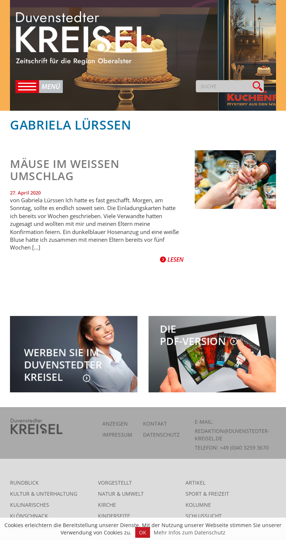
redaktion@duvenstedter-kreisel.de (232, 434)
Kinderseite (114, 515)
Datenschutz (161, 434)
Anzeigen (115, 423)
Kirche (107, 504)
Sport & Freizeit (207, 493)
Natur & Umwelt (121, 493)
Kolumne (198, 504)
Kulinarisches (29, 504)
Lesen (172, 259)
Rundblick (24, 482)
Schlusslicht (203, 515)
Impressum (117, 434)
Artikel (195, 482)
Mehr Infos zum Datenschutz (189, 532)
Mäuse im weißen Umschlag (65, 169)
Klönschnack (29, 515)
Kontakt (155, 423)
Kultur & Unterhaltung (43, 493)
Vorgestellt (115, 482)
